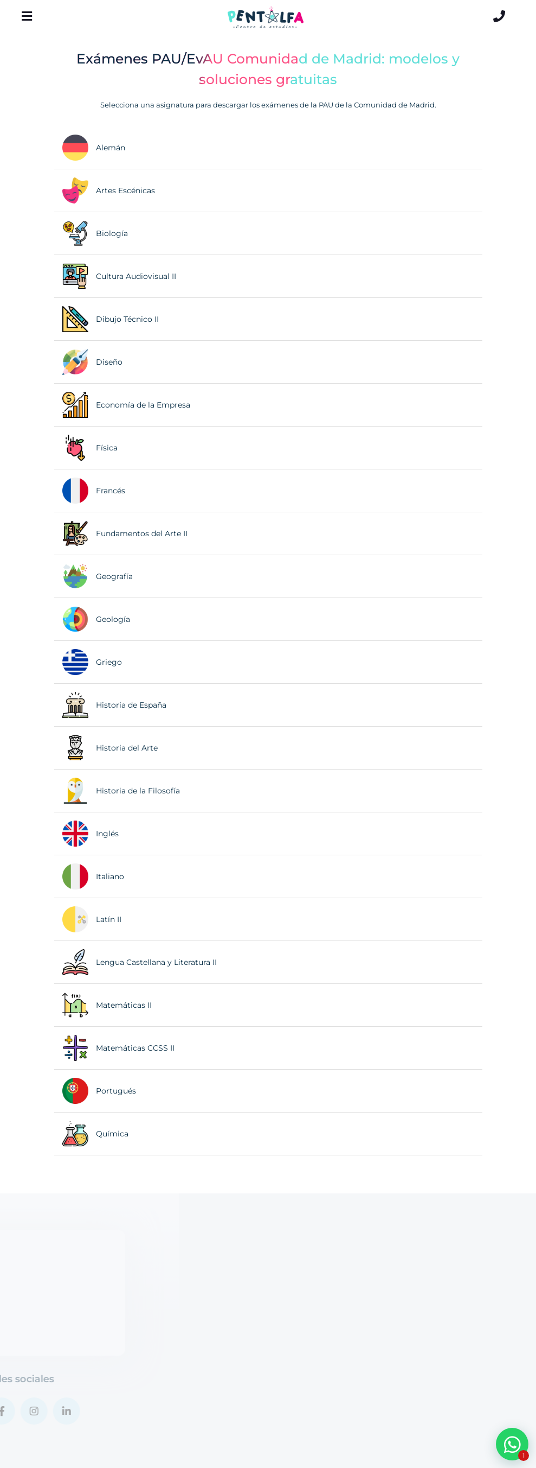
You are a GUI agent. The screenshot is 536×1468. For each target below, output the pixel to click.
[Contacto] (499, 16)
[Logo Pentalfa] (265, 17)
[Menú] (27, 16)
